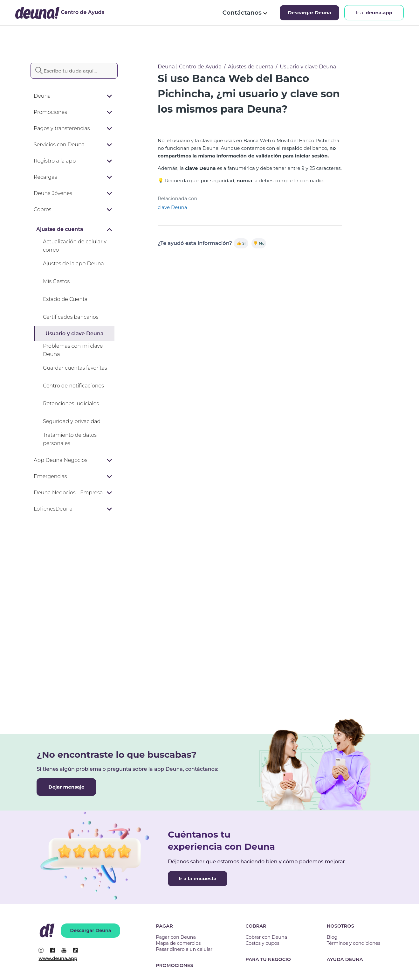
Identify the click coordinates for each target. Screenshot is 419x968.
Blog (332, 937)
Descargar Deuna (309, 13)
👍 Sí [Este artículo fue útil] (241, 243)
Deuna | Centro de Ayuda (190, 67)
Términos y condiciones (354, 943)
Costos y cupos (262, 943)
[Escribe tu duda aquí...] (74, 70)
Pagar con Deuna (176, 937)
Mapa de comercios (178, 943)
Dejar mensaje (66, 787)
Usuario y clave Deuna (308, 67)
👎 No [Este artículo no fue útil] (258, 243)
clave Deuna (172, 207)
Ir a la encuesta (197, 878)
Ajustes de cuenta (250, 67)
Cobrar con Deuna (266, 937)
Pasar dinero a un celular (184, 949)
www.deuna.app (57, 958)
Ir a (374, 13)
